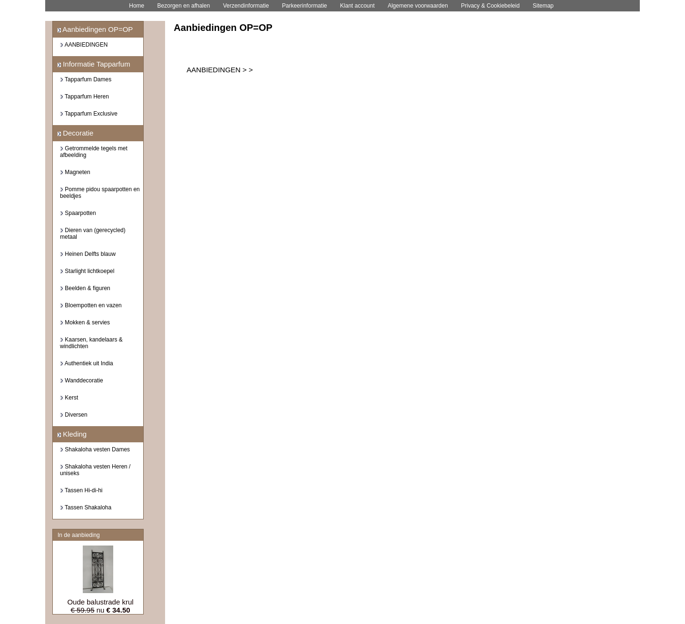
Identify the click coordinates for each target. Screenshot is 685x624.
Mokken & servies (85, 322)
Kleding (72, 434)
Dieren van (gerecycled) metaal (93, 233)
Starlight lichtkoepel (87, 271)
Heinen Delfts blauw (88, 254)
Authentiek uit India (86, 363)
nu (100, 610)
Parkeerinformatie (304, 5)
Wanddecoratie (81, 380)
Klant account (357, 5)
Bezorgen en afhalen (183, 5)
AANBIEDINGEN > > (219, 70)
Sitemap (543, 5)
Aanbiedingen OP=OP (95, 29)
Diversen (74, 414)
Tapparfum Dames (85, 79)
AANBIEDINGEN (84, 44)
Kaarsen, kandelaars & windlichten (91, 343)
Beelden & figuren (85, 288)
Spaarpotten (78, 213)
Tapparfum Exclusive (88, 113)
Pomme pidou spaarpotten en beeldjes (100, 192)
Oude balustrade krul (100, 602)
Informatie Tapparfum (94, 64)
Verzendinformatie (246, 5)
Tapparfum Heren (84, 96)
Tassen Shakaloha (85, 507)
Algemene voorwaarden (418, 5)
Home (136, 5)
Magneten (75, 172)
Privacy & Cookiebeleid (490, 5)
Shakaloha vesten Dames (95, 449)
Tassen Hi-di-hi (81, 490)
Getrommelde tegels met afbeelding (93, 151)
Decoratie (75, 133)
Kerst (69, 397)
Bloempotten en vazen (91, 305)
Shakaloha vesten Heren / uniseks (95, 470)
